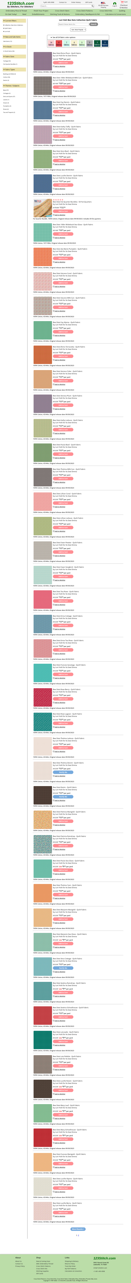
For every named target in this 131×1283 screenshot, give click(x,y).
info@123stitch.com (100, 1268)
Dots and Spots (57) (9, 96)
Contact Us (63, 2)
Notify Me (63, 772)
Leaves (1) (6, 100)
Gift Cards (88, 2)
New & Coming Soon (43, 1261)
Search (93, 24)
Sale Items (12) (7, 41)
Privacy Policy (20, 1266)
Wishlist (124, 8)
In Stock (8, 47)
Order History (76, 2)
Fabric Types (10, 69)
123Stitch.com (104, 1258)
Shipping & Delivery (71, 1261)
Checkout (124, 5)
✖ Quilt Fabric (7, 28)
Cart (124, 2)
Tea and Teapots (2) (9, 112)
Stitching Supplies (42, 1271)
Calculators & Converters (73, 1271)
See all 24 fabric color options (64, 37)
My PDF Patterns (70, 1269)
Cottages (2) (6, 93)
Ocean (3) (6, 103)
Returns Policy (70, 1264)
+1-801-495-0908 (99, 1271)
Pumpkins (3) (7, 106)
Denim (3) (6, 80)
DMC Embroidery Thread (44, 1264)
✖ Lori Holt (6, 31)
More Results (78, 1229)
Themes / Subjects (12, 86)
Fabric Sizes (9, 56)
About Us (18, 1261)
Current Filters (10, 21)
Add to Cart (63, 63)
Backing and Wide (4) (9, 74)
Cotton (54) (6, 77)
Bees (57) (6, 90)
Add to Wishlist (59, 66)
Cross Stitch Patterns (43, 1266)
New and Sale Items (12, 37)
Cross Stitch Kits (41, 1269)
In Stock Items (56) (8, 51)
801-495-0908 (49, 2)
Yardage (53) (7, 61)
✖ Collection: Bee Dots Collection (13, 25)
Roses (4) (6, 109)
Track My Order (70, 1266)
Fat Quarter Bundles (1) (10, 64)
